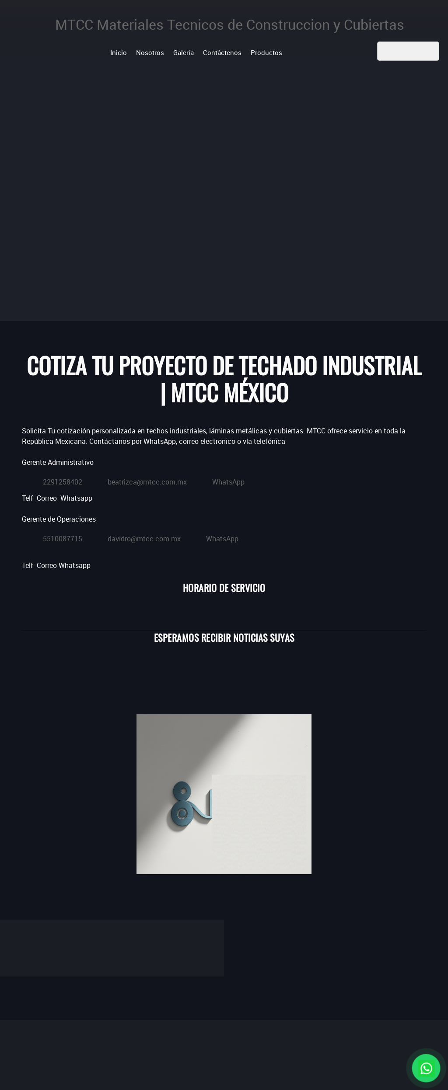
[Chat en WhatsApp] (426, 1068)
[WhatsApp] (220, 480)
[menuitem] (118, 52)
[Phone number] (54, 480)
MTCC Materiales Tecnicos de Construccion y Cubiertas (229, 24)
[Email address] (139, 480)
